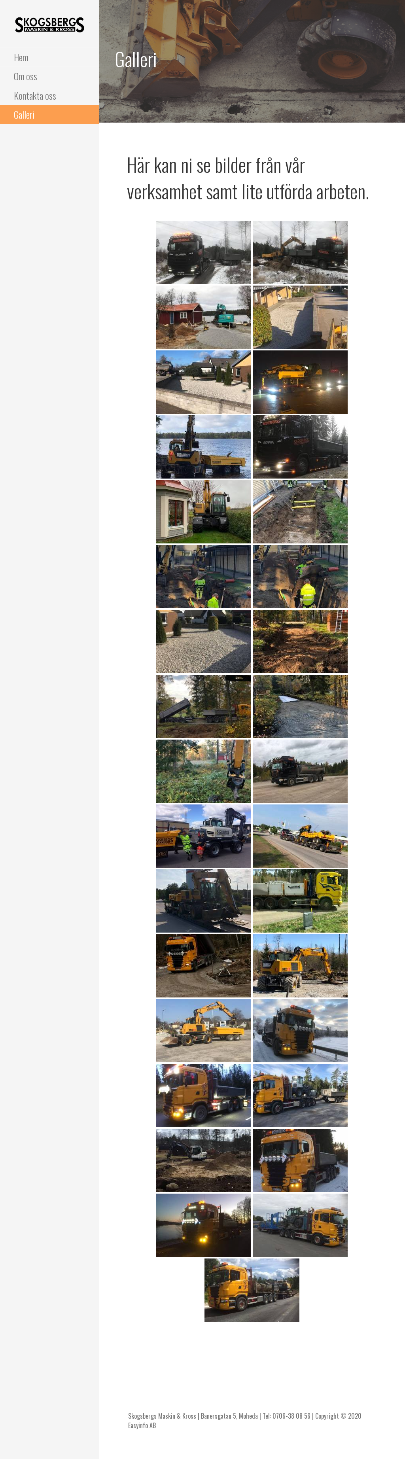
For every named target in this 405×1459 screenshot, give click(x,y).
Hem (21, 57)
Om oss (25, 76)
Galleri (24, 114)
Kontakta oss (35, 95)
